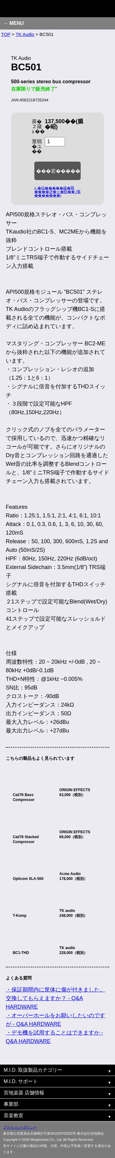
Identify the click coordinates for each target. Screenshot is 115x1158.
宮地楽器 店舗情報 (24, 1092)
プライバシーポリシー (20, 1127)
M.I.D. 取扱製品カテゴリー (33, 1070)
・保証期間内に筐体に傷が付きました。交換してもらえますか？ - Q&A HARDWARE (55, 998)
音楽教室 (13, 1115)
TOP (5, 34)
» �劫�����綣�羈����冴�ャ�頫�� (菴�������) (57, 192)
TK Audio (25, 34)
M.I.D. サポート (21, 1081)
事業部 (11, 1104)
